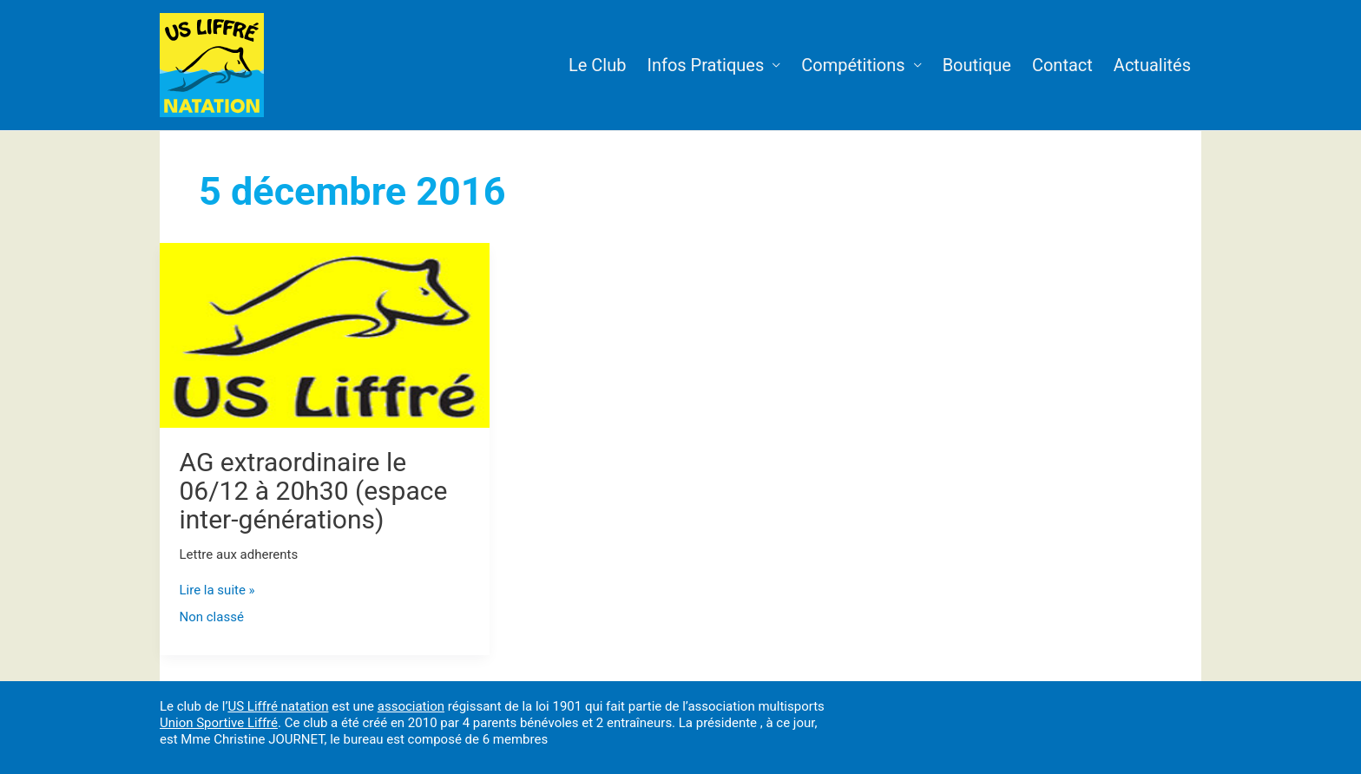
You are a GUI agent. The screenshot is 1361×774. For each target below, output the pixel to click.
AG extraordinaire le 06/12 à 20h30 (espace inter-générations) (314, 491)
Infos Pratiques (705, 65)
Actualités (1152, 65)
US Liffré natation (277, 706)
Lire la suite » (217, 590)
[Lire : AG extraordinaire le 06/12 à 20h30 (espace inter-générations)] (325, 334)
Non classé (212, 617)
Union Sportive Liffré (219, 723)
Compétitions (852, 65)
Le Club (597, 65)
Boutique (977, 65)
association (411, 706)
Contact (1062, 65)
